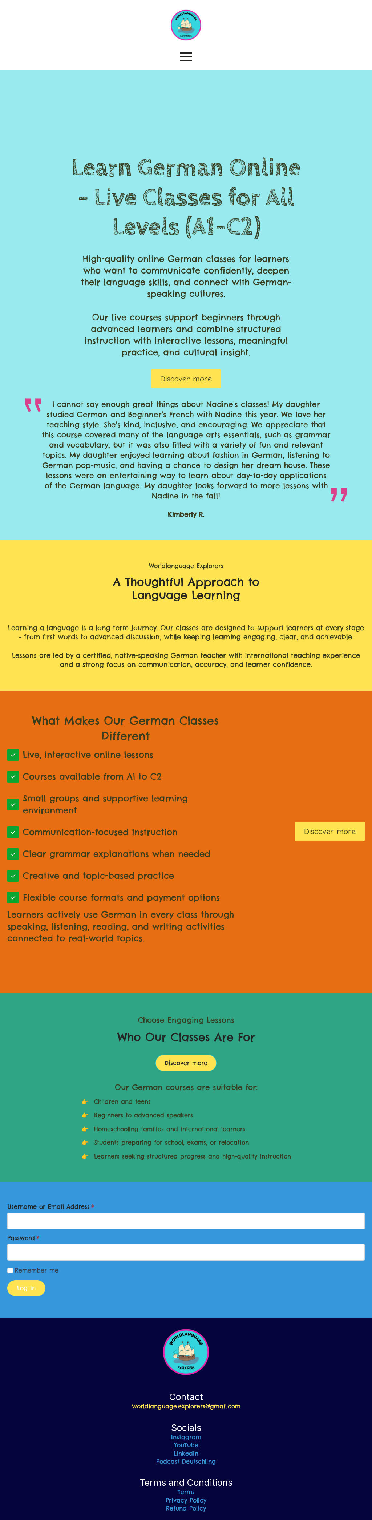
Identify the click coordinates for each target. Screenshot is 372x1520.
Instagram (186, 1437)
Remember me (36, 1270)
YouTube (186, 1445)
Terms (186, 1492)
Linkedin (186, 1453)
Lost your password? (335, 1270)
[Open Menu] (186, 56)
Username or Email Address (50, 1207)
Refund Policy (186, 1508)
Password (23, 1238)
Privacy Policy (186, 1500)
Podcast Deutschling (186, 1461)
